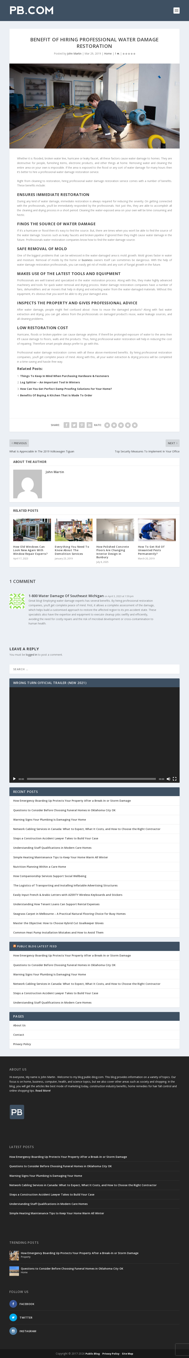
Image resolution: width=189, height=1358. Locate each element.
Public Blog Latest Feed (37, 946)
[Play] (14, 779)
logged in (31, 654)
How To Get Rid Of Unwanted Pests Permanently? (151, 550)
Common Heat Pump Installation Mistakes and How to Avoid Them (58, 932)
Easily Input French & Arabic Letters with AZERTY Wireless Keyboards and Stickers (67, 895)
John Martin (74, 53)
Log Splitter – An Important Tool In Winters (50, 382)
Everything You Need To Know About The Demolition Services (72, 550)
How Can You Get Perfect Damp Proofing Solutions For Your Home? (66, 389)
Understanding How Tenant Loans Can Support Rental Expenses (56, 904)
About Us (19, 1025)
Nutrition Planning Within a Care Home (39, 866)
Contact (18, 1034)
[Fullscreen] (175, 779)
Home (108, 53)
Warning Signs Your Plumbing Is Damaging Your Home (49, 819)
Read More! (43, 1090)
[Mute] (168, 779)
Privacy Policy (22, 1044)
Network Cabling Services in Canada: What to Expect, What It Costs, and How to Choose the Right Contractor (86, 829)
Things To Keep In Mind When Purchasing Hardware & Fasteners (64, 376)
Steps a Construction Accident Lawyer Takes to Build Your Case (55, 838)
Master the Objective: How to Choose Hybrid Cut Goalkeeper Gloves (58, 923)
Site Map (127, 1353)
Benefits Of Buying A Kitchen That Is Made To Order (56, 395)
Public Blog (92, 1353)
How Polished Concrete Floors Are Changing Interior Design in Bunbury (112, 552)
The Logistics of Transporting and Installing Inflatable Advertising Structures (65, 885)
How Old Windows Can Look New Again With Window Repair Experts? (30, 550)
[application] (94, 735)
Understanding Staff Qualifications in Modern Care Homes (52, 848)
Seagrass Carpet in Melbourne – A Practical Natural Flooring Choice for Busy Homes (69, 914)
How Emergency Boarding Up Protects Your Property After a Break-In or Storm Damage (72, 800)
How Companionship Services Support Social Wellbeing (49, 876)
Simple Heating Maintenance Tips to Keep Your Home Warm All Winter (60, 857)
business (87, 260)
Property (25, 1256)
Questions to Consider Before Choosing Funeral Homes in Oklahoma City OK (64, 810)
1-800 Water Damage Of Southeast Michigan (66, 595)
